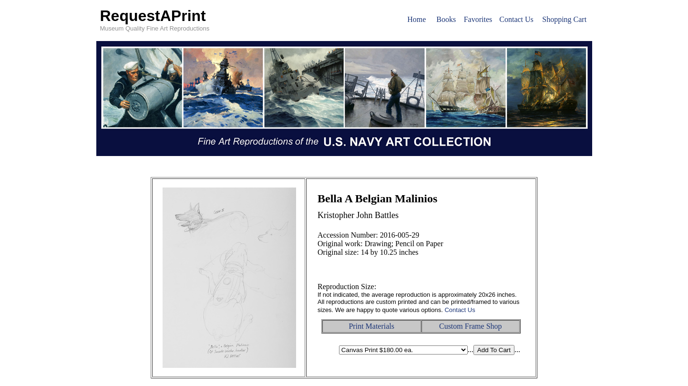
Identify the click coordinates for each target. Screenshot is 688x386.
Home (416, 19)
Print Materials (371, 326)
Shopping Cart (564, 19)
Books (446, 19)
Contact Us (516, 19)
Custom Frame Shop (470, 326)
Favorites (478, 19)
